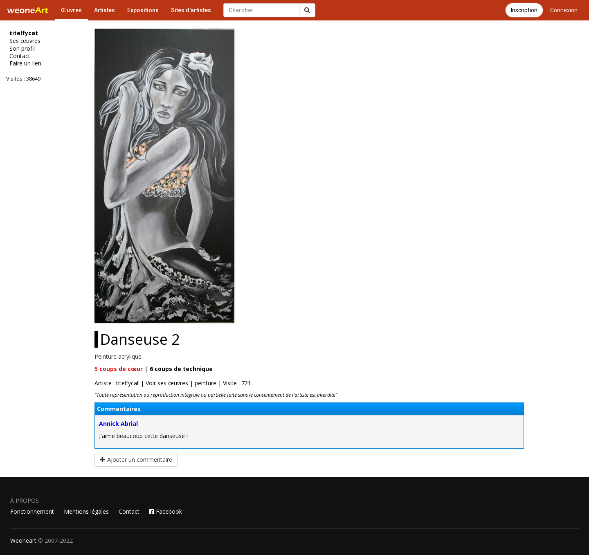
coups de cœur (118, 369)
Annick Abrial (118, 423)
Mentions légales (86, 511)
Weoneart (23, 540)
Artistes (104, 10)
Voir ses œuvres (167, 383)
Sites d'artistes (191, 10)
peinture (205, 383)
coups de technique (181, 369)
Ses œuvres (24, 41)
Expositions (143, 10)
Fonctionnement (32, 511)
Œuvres (71, 10)
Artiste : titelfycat (116, 383)
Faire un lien (25, 63)
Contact (19, 56)
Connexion (564, 10)
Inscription (524, 10)
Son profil (22, 48)
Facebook (165, 511)
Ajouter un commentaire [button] (136, 459)
